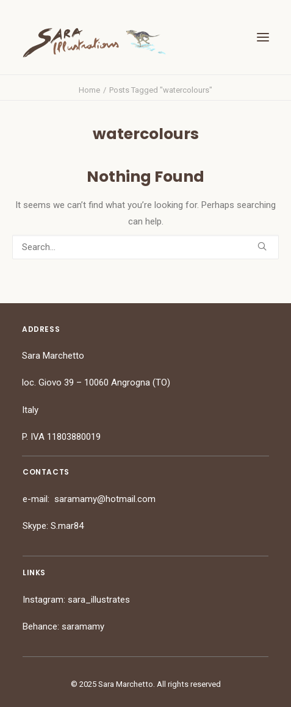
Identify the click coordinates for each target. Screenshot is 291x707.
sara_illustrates (99, 599)
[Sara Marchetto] (94, 42)
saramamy (83, 626)
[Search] (145, 247)
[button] (263, 37)
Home (89, 90)
